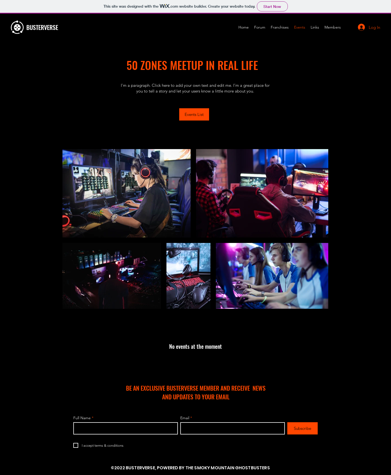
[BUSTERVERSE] (60, 27)
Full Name (82, 418)
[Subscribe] (302, 428)
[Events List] (194, 114)
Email (184, 418)
